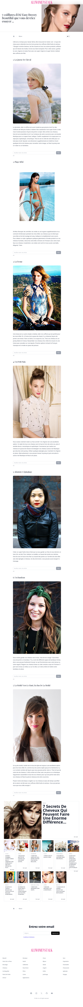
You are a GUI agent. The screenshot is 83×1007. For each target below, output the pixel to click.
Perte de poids (6, 974)
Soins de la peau (7, 961)
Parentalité (66, 964)
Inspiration (66, 961)
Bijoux (20, 36)
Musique (25, 958)
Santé (24, 961)
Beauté (4, 958)
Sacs (64, 958)
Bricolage (5, 964)
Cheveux (5, 968)
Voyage (65, 974)
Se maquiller (6, 971)
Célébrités (25, 964)
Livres (24, 974)
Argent (44, 968)
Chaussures (66, 968)
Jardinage (45, 974)
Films (24, 971)
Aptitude (65, 971)
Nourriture (25, 968)
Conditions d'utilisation (29, 937)
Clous (44, 958)
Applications (26, 977)
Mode (44, 964)
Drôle (44, 971)
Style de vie (55, 933)
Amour (4, 977)
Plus (58, 153)
